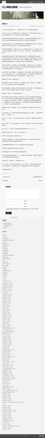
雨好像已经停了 (6, 176)
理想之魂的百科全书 (8, 224)
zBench (20, 435)
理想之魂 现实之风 (8, 223)
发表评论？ (6, 180)
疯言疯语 (5, 173)
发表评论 (40, 26)
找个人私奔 (6, 226)
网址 (25, 206)
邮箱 (25, 203)
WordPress (26, 435)
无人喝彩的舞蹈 (10, 7)
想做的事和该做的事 (38, 176)
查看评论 (33, 26)
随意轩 (5, 228)
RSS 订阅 (15, 217)
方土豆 (7, 26)
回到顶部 (42, 436)
